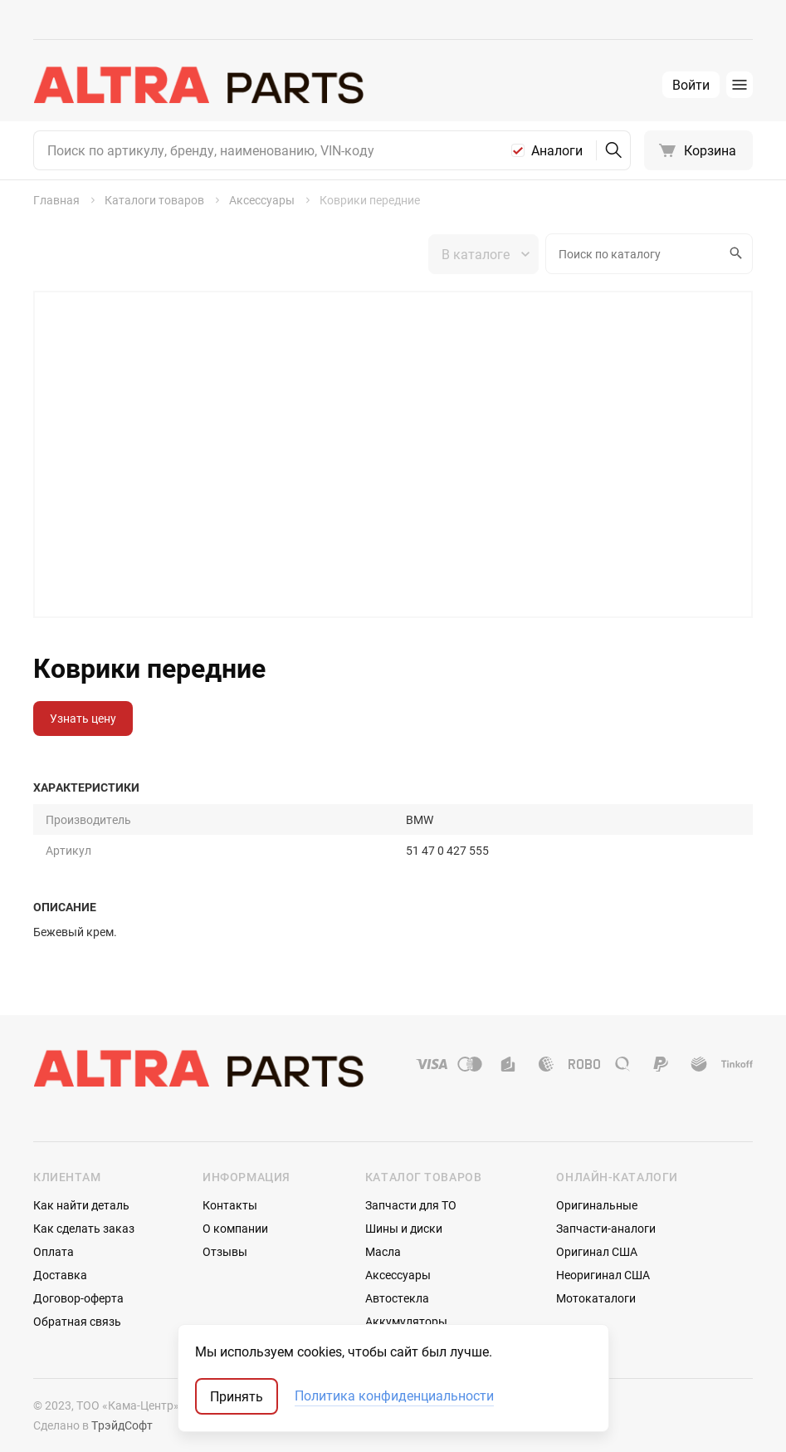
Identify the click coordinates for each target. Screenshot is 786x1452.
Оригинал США (596, 1251)
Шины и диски (403, 1228)
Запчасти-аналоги (606, 1228)
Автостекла (397, 1298)
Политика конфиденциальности (394, 1396)
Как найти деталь (81, 1205)
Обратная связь (77, 1321)
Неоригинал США (603, 1275)
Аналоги (557, 150)
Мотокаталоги (596, 1298)
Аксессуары (398, 1275)
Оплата (53, 1251)
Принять (236, 1396)
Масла (383, 1251)
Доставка (60, 1275)
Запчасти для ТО (410, 1205)
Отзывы (225, 1251)
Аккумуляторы (406, 1321)
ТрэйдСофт (122, 1425)
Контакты (230, 1205)
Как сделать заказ (83, 1228)
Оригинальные (596, 1205)
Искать (734, 253)
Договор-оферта (78, 1298)
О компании (235, 1228)
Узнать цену (83, 718)
